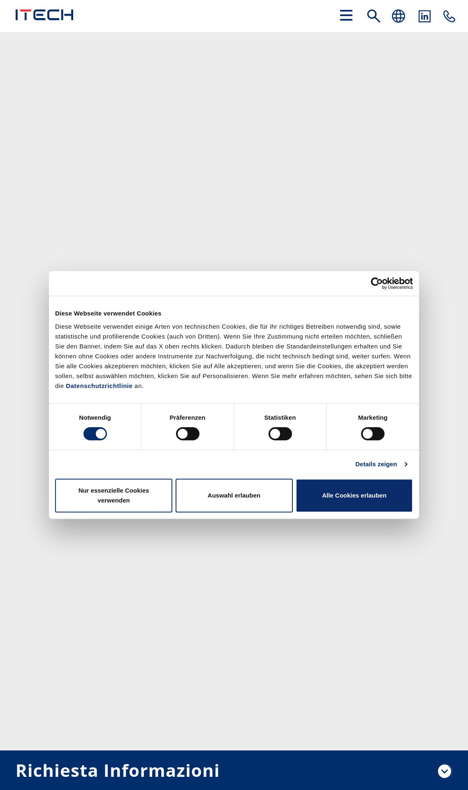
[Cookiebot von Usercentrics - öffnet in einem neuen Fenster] (377, 283)
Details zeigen (376, 463)
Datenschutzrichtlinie (99, 385)
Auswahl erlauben (234, 495)
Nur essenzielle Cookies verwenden (114, 495)
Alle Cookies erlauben (354, 495)
